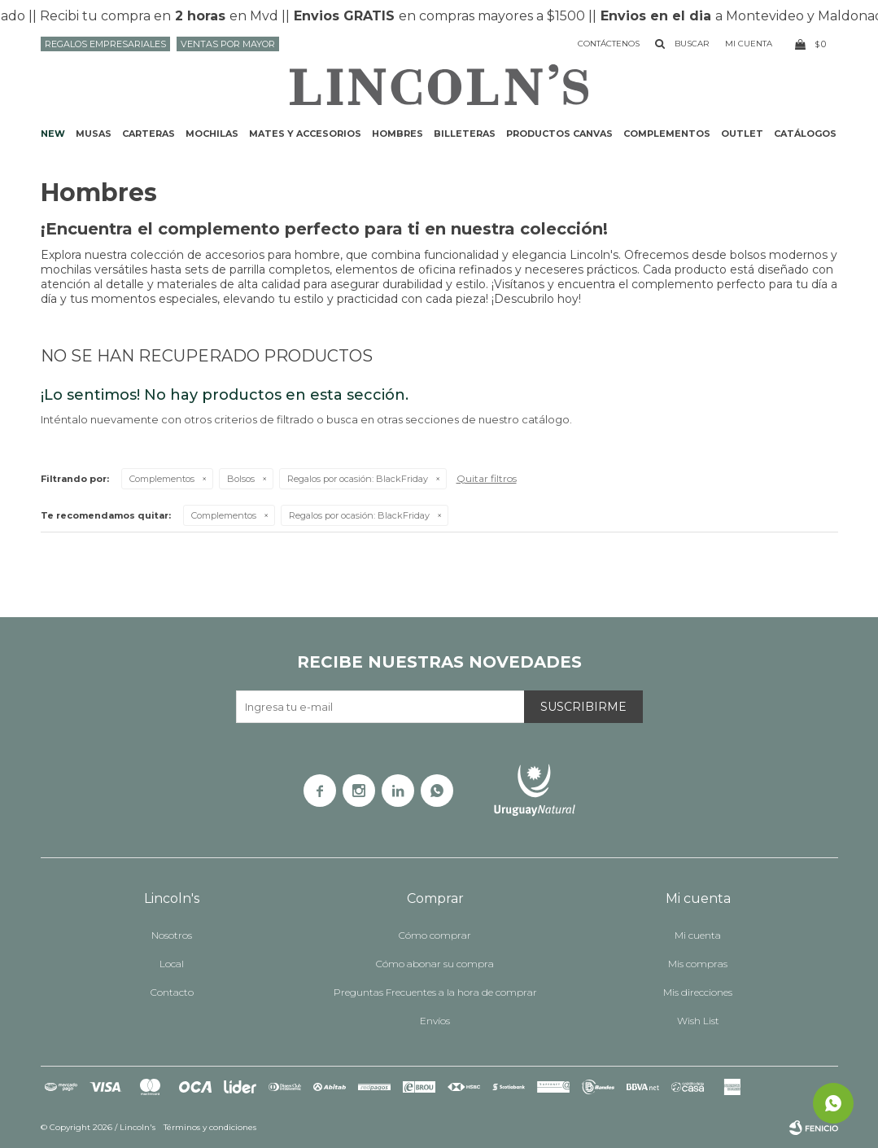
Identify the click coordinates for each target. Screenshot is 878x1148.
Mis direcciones (697, 992)
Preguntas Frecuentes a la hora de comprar (435, 992)
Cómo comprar (435, 935)
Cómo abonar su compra (435, 963)
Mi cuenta (698, 935)
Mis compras (697, 963)
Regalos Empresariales (105, 44)
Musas (93, 133)
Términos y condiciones (210, 1127)
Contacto (172, 992)
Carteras (148, 133)
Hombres (397, 133)
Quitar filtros (486, 478)
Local (171, 963)
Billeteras (465, 133)
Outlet (742, 133)
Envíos (435, 1020)
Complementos (666, 133)
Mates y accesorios (305, 133)
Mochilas (212, 133)
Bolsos (241, 478)
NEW (53, 133)
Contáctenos (609, 43)
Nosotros (171, 935)
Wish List (698, 1020)
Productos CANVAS (559, 133)
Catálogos (805, 133)
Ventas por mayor (228, 44)
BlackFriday (357, 478)
